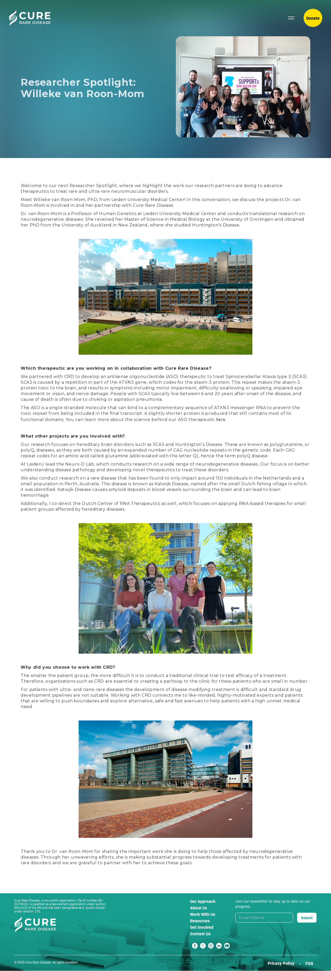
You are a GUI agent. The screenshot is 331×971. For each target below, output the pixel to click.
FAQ (309, 963)
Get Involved (201, 927)
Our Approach (202, 901)
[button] (291, 18)
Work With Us (202, 914)
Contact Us (200, 933)
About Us (198, 907)
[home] (30, 18)
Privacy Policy (282, 963)
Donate (313, 18)
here (220, 419)
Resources (200, 920)
